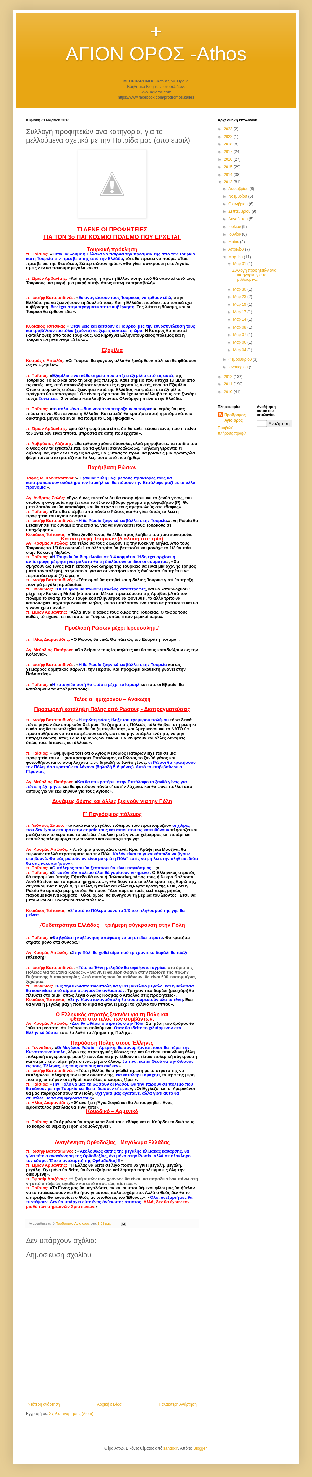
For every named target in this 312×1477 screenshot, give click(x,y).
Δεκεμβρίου (239, 188)
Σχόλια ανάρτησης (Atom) (71, 1413)
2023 (229, 129)
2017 (229, 151)
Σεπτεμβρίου (240, 211)
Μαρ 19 (240, 304)
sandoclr (170, 1448)
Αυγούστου (238, 219)
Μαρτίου (236, 257)
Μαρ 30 (240, 289)
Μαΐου (234, 242)
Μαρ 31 (240, 263)
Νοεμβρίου (238, 196)
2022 (229, 136)
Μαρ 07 (240, 334)
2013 (229, 182)
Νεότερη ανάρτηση (44, 1404)
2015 (229, 167)
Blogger (200, 1448)
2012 (229, 376)
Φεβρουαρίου (240, 359)
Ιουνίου (235, 234)
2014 (229, 174)
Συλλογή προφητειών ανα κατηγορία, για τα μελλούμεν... (254, 275)
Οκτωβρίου (238, 204)
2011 (229, 384)
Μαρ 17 (240, 312)
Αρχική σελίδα (109, 1404)
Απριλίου (236, 249)
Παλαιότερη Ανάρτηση (178, 1404)
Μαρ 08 (240, 327)
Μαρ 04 (240, 350)
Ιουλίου (235, 226)
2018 (229, 144)
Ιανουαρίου (238, 367)
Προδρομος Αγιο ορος (235, 418)
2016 (229, 159)
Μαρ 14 (240, 319)
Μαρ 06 (240, 342)
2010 (229, 392)
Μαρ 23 (240, 296)
